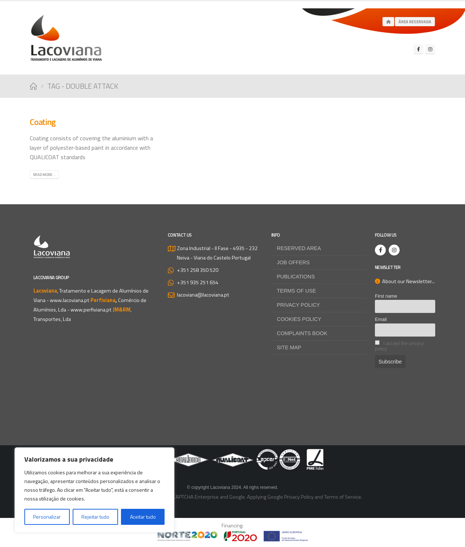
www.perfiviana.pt (91, 310)
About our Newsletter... (405, 281)
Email (381, 319)
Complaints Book (302, 333)
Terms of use (296, 291)
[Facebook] (418, 49)
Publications (296, 276)
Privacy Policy (298, 305)
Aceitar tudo (143, 516)
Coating (43, 121)
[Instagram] (430, 49)
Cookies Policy (299, 319)
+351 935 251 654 (197, 282)
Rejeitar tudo (95, 516)
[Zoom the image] (232, 453)
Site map (289, 347)
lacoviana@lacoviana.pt (203, 295)
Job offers (293, 262)
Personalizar (47, 516)
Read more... (44, 174)
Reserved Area (299, 248)
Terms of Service (342, 497)
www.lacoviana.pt (69, 300)
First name (386, 296)
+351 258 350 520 (197, 270)
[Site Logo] (66, 37)
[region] (94, 489)
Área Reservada (415, 22)
